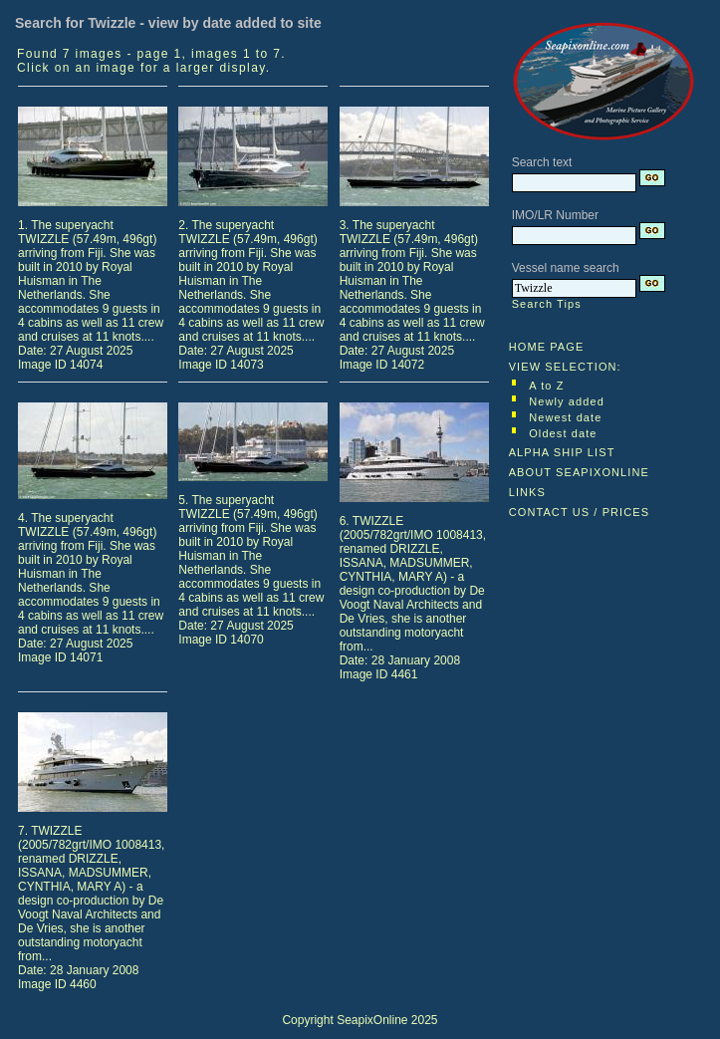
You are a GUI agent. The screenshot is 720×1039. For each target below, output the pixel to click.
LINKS (527, 492)
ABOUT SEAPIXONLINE (579, 472)
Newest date (565, 417)
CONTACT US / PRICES (579, 512)
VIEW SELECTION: (565, 367)
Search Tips (547, 304)
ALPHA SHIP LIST (562, 452)
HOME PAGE (547, 347)
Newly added (566, 401)
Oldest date (563, 433)
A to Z (546, 385)
